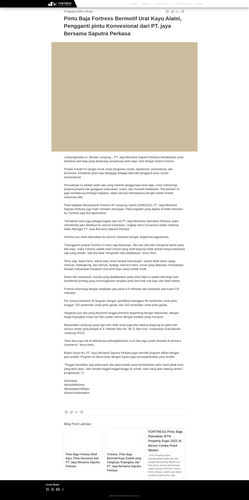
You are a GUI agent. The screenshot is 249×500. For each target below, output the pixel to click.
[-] (48, 489)
